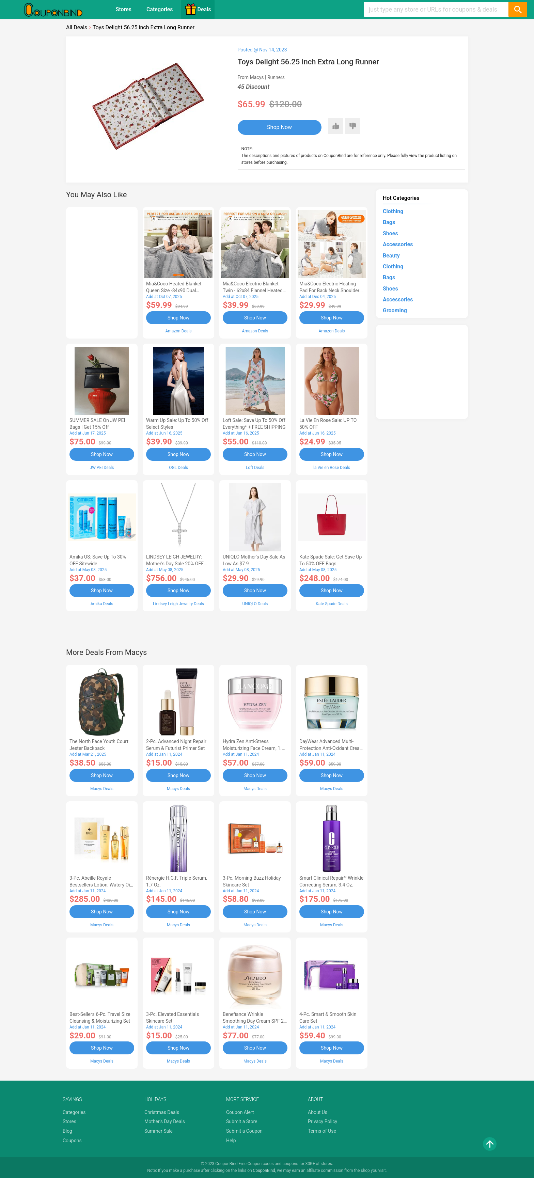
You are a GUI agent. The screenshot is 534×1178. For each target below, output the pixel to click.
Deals (198, 9)
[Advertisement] (101, 271)
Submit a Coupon (244, 1131)
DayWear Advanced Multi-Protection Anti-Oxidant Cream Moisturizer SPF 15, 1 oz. (331, 748)
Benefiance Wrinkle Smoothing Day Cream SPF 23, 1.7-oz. (255, 1021)
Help (231, 1140)
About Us (317, 1112)
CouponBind (264, 1170)
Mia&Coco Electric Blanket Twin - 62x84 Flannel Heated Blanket (253, 290)
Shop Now (279, 127)
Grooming (395, 310)
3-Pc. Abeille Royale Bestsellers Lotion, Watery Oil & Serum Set (100, 884)
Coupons (72, 1140)
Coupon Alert (240, 1112)
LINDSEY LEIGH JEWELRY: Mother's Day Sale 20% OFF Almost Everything (175, 563)
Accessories (398, 244)
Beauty (391, 255)
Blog (67, 1131)
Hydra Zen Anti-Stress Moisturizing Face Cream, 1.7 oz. (253, 748)
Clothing (393, 211)
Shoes (390, 233)
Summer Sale (158, 1131)
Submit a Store (241, 1121)
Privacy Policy (322, 1121)
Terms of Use (322, 1131)
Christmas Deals (161, 1112)
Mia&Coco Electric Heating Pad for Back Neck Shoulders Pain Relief (330, 290)
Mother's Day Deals (164, 1121)
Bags (389, 222)
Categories (159, 9)
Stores (123, 9)
